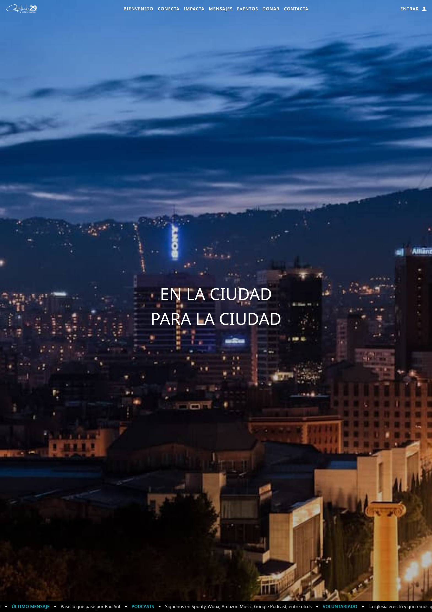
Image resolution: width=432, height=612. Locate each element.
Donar (270, 9)
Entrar (414, 9)
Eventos (247, 9)
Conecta (169, 9)
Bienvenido (138, 9)
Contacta (296, 9)
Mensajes (221, 9)
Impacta (194, 9)
